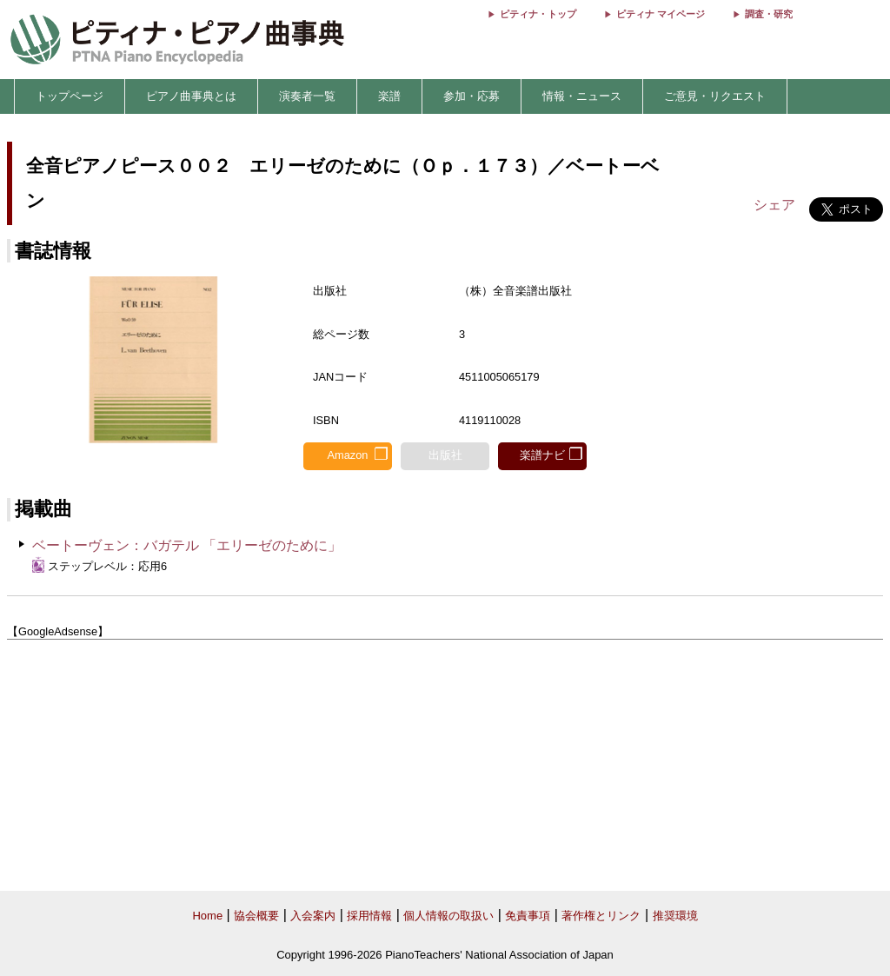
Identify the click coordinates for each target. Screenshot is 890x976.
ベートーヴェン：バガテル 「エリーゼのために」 (187, 545)
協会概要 (256, 915)
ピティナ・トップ (538, 14)
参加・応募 (471, 96)
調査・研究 (769, 14)
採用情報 (369, 915)
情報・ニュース (581, 96)
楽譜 (389, 96)
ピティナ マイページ (660, 14)
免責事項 (527, 915)
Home (207, 915)
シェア (774, 204)
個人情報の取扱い (448, 915)
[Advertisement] (445, 765)
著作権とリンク (601, 915)
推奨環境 (675, 915)
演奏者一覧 (307, 96)
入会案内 (312, 915)
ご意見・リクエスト (715, 96)
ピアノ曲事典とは (191, 96)
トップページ (69, 96)
